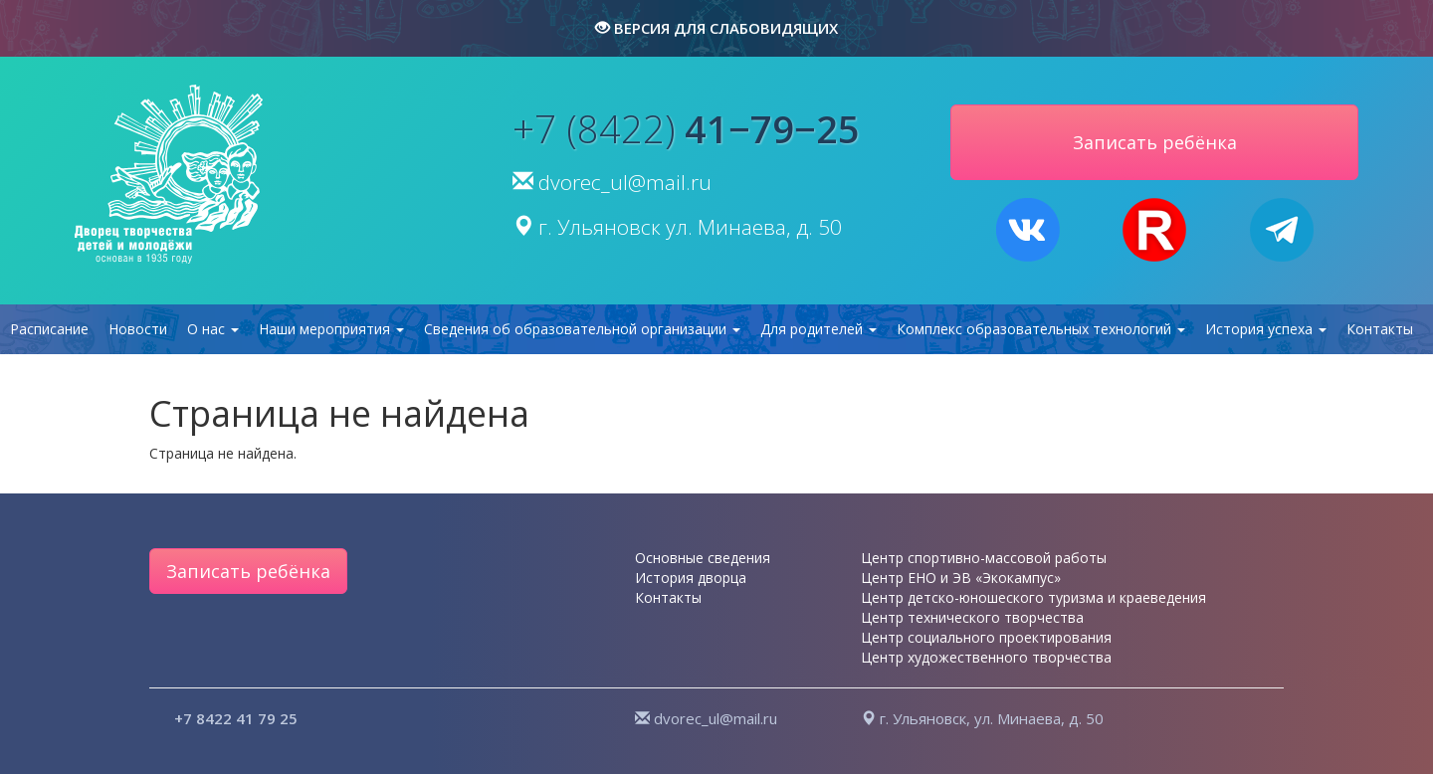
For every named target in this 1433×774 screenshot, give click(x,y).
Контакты (1379, 328)
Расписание (49, 328)
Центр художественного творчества (986, 657)
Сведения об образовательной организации (582, 328)
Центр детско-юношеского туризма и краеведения (1033, 597)
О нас (213, 328)
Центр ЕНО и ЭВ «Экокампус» (961, 577)
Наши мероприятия (331, 328)
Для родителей (818, 328)
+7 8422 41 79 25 (236, 718)
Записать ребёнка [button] (1155, 142)
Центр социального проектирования (986, 637)
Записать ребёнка (248, 571)
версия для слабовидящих (716, 28)
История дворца (690, 577)
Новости (137, 328)
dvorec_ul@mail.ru (625, 182)
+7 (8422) (686, 128)
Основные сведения (702, 557)
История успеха (1266, 328)
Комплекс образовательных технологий (1041, 328)
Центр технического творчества (972, 617)
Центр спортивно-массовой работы (984, 557)
